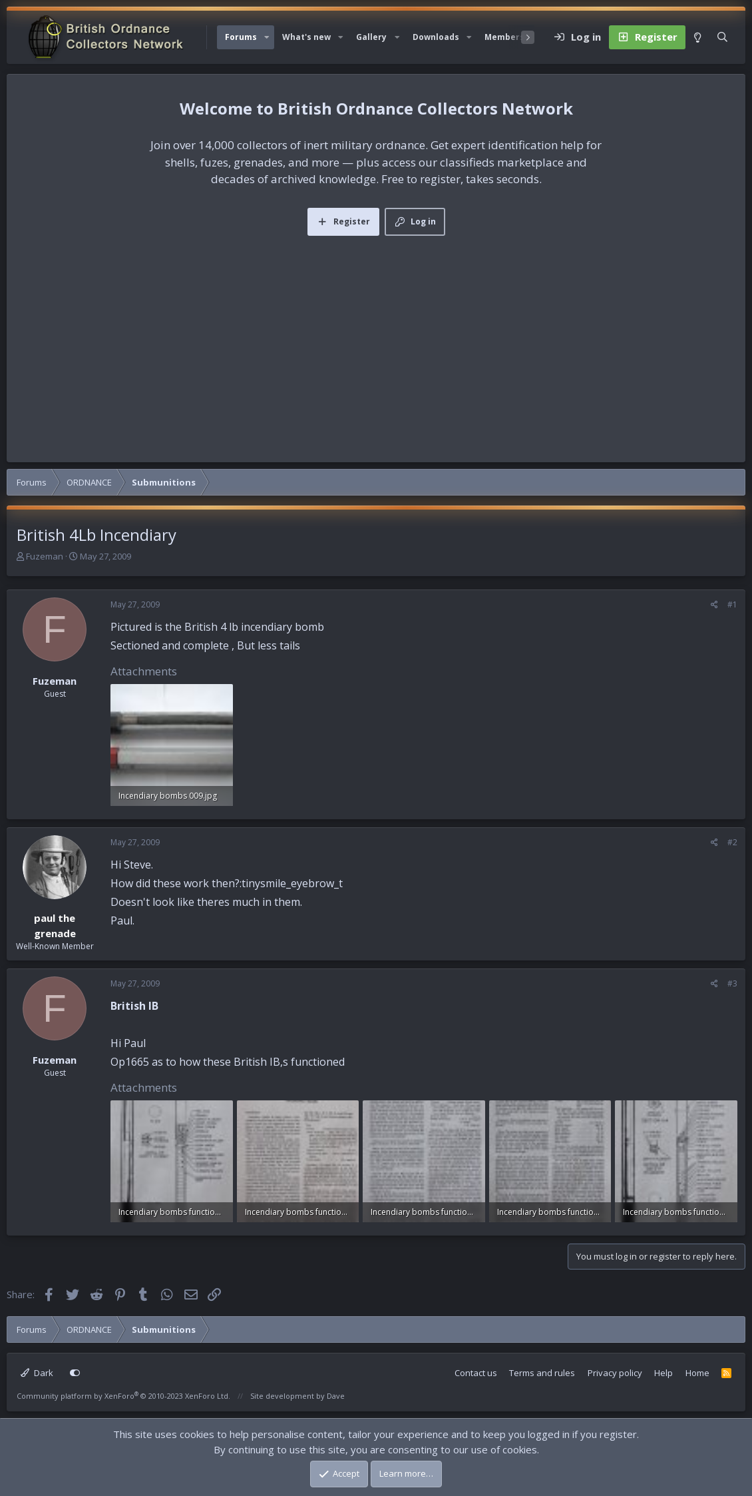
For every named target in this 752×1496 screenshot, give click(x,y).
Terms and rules (542, 1373)
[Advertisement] (376, 335)
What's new (306, 37)
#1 (732, 604)
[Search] (722, 37)
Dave (336, 1396)
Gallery (371, 37)
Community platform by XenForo (123, 1396)
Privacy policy (615, 1373)
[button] (267, 37)
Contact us (476, 1373)
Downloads (436, 37)
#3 (732, 983)
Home (697, 1373)
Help (663, 1373)
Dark (37, 1373)
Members (504, 37)
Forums (241, 37)
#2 (732, 842)
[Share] (714, 605)
